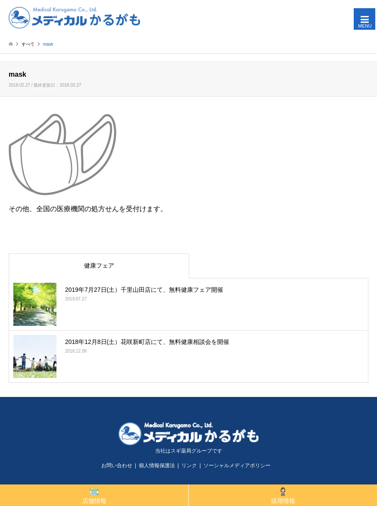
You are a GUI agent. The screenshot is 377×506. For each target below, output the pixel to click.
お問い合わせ (116, 465)
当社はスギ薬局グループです (188, 450)
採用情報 (283, 495)
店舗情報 (94, 495)
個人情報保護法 (157, 465)
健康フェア (99, 265)
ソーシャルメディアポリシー (237, 465)
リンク (189, 465)
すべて (28, 44)
